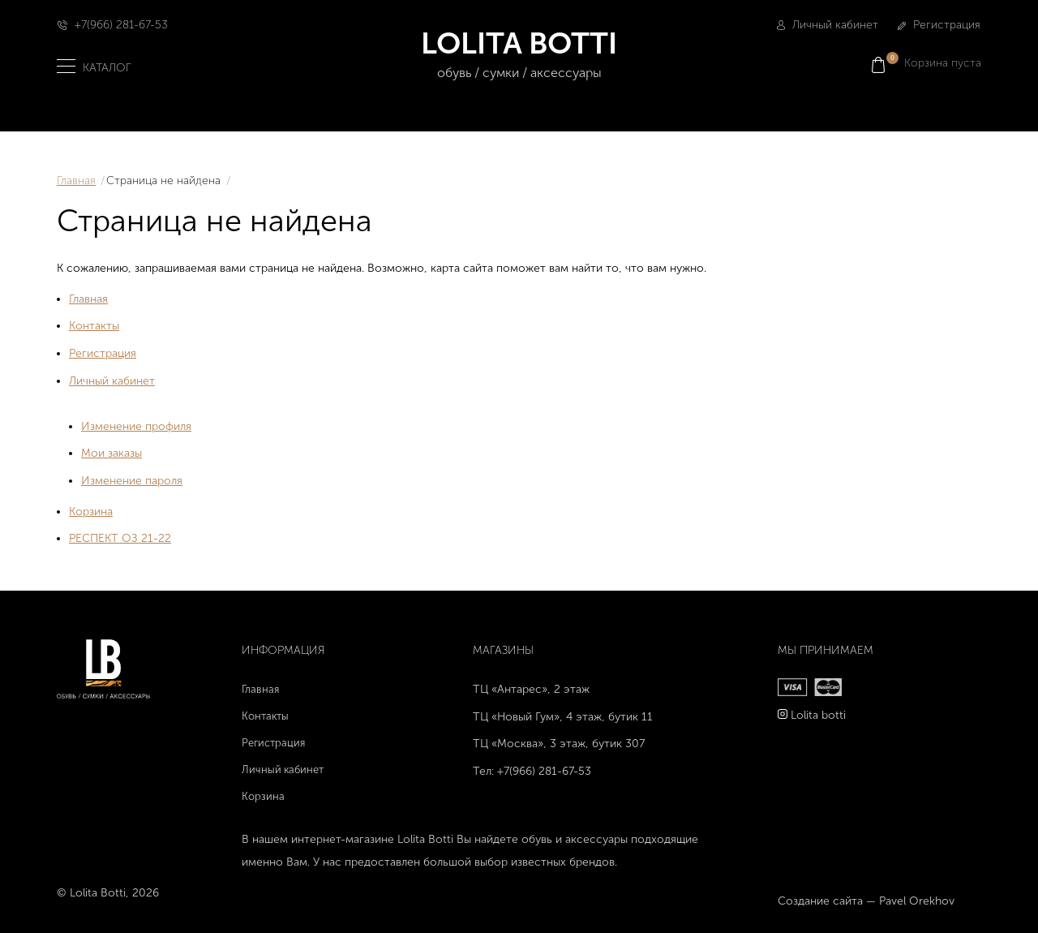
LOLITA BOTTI (519, 54)
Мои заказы (111, 453)
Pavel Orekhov (916, 901)
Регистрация (939, 25)
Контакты (94, 326)
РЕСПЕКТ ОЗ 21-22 (120, 538)
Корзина (91, 511)
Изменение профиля (136, 426)
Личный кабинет (827, 25)
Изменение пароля (131, 481)
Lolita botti (818, 715)
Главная (76, 180)
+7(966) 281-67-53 (121, 25)
